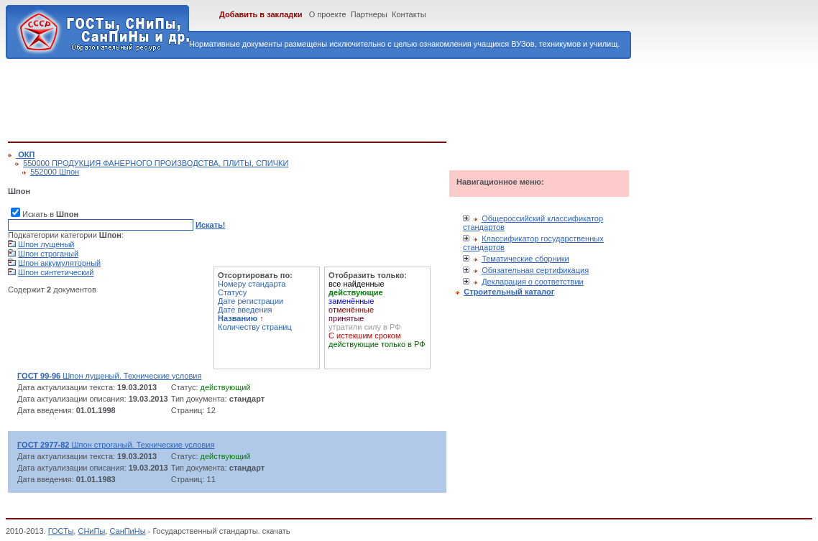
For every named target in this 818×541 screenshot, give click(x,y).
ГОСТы (61, 531)
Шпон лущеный (46, 244)
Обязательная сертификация (535, 270)
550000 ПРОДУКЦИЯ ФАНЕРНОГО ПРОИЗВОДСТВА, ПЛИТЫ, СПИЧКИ (155, 163)
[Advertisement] (269, 97)
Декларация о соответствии (533, 281)
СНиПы (91, 531)
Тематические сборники (525, 258)
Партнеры (369, 14)
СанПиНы (127, 531)
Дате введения (245, 309)
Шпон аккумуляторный (59, 263)
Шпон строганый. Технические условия (115, 444)
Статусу (232, 292)
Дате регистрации (250, 301)
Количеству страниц (255, 327)
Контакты (409, 14)
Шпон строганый (48, 253)
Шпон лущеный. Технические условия (109, 375)
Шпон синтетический (55, 272)
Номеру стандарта (251, 283)
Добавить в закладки (261, 14)
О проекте (327, 14)
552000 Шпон (54, 171)
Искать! (210, 225)
